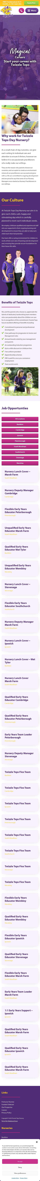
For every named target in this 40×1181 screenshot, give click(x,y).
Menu (31, 10)
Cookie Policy (15, 1178)
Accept (20, 1161)
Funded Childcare (8, 1104)
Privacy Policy (23, 1178)
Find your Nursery (8, 1102)
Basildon (5, 1137)
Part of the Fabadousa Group (10, 1121)
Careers (4, 1110)
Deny (20, 1167)
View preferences (20, 1173)
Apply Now (31, 3)
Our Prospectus (7, 1107)
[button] (37, 1142)
